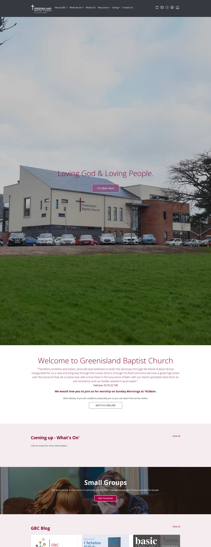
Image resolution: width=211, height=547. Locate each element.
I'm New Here (105, 188)
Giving (115, 7)
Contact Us (127, 7)
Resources (103, 7)
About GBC (60, 7)
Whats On (91, 7)
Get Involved (105, 498)
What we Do (76, 7)
